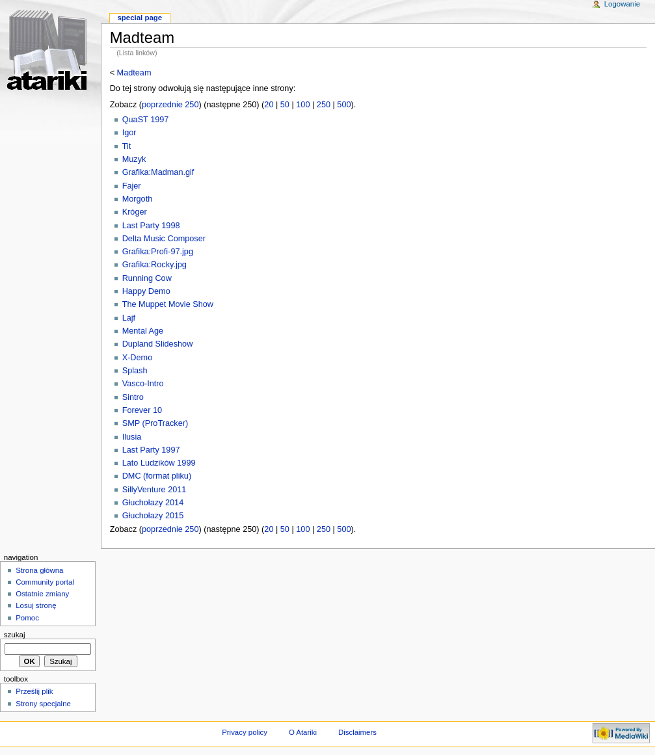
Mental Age (142, 331)
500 (344, 104)
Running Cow (147, 278)
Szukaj (14, 635)
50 (284, 104)
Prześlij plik (34, 691)
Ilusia (132, 437)
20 (268, 104)
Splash (135, 370)
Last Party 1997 (151, 450)
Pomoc (27, 618)
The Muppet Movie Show (167, 304)
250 (323, 104)
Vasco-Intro (143, 383)
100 (303, 104)
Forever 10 (142, 410)
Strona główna (39, 570)
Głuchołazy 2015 (153, 515)
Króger (134, 212)
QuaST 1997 (145, 119)
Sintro (133, 397)
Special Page (139, 17)
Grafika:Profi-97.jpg (157, 251)
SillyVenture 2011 (154, 489)
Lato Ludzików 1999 (159, 463)
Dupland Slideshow (157, 344)
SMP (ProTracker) (155, 423)
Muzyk (134, 159)
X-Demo (137, 357)
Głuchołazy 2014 (153, 502)
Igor (129, 132)
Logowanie (622, 4)
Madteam (134, 72)
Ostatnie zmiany (42, 594)
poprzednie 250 (170, 104)
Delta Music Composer (164, 238)
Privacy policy (244, 732)
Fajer (131, 186)
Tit (126, 146)
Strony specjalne (43, 704)
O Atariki (303, 732)
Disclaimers (357, 732)
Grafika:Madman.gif (158, 172)
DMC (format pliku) (156, 476)
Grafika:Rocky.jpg (154, 264)
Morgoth (137, 199)
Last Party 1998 (151, 225)
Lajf (128, 318)
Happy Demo (146, 291)
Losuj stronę (36, 605)
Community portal (45, 582)
